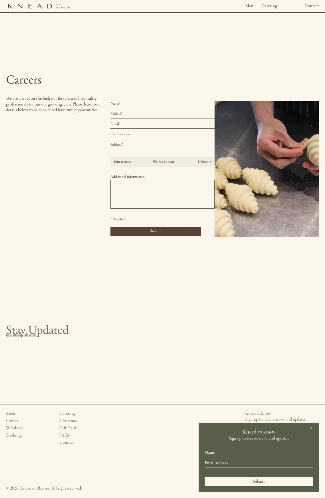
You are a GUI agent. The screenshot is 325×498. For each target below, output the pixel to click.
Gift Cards (68, 428)
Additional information (127, 177)
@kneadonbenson (16, 334)
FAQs (64, 435)
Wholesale (15, 428)
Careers (12, 421)
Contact (312, 6)
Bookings (14, 435)
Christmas (68, 421)
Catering (269, 6)
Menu (250, 6)
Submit (259, 481)
